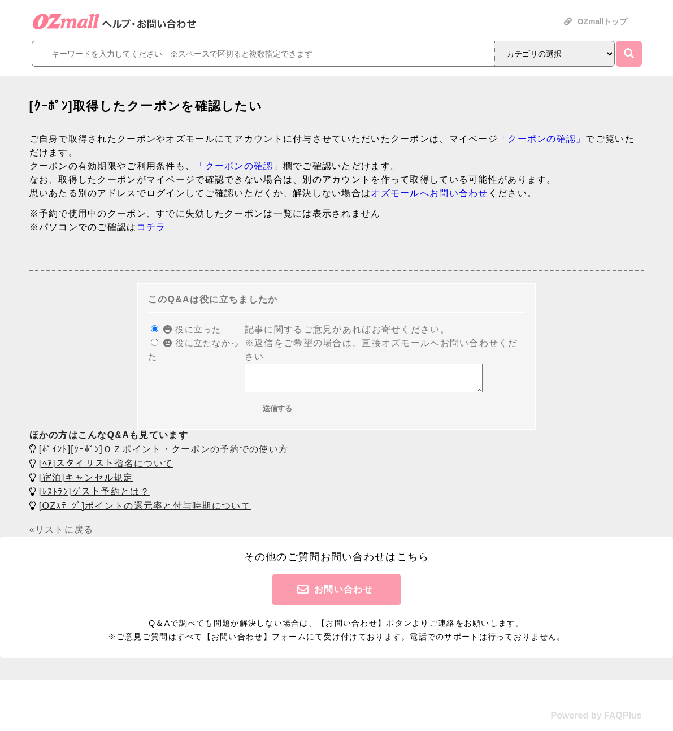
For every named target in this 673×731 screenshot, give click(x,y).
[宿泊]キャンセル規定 (86, 482)
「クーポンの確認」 (542, 139)
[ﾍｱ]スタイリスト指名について (106, 468)
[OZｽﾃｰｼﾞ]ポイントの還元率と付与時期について (145, 511)
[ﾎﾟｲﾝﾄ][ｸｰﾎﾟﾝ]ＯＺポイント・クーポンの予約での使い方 (163, 454)
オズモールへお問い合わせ (429, 193)
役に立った (192, 329)
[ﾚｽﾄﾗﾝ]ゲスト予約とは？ (94, 496)
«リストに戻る (61, 534)
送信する (277, 413)
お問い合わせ (343, 594)
